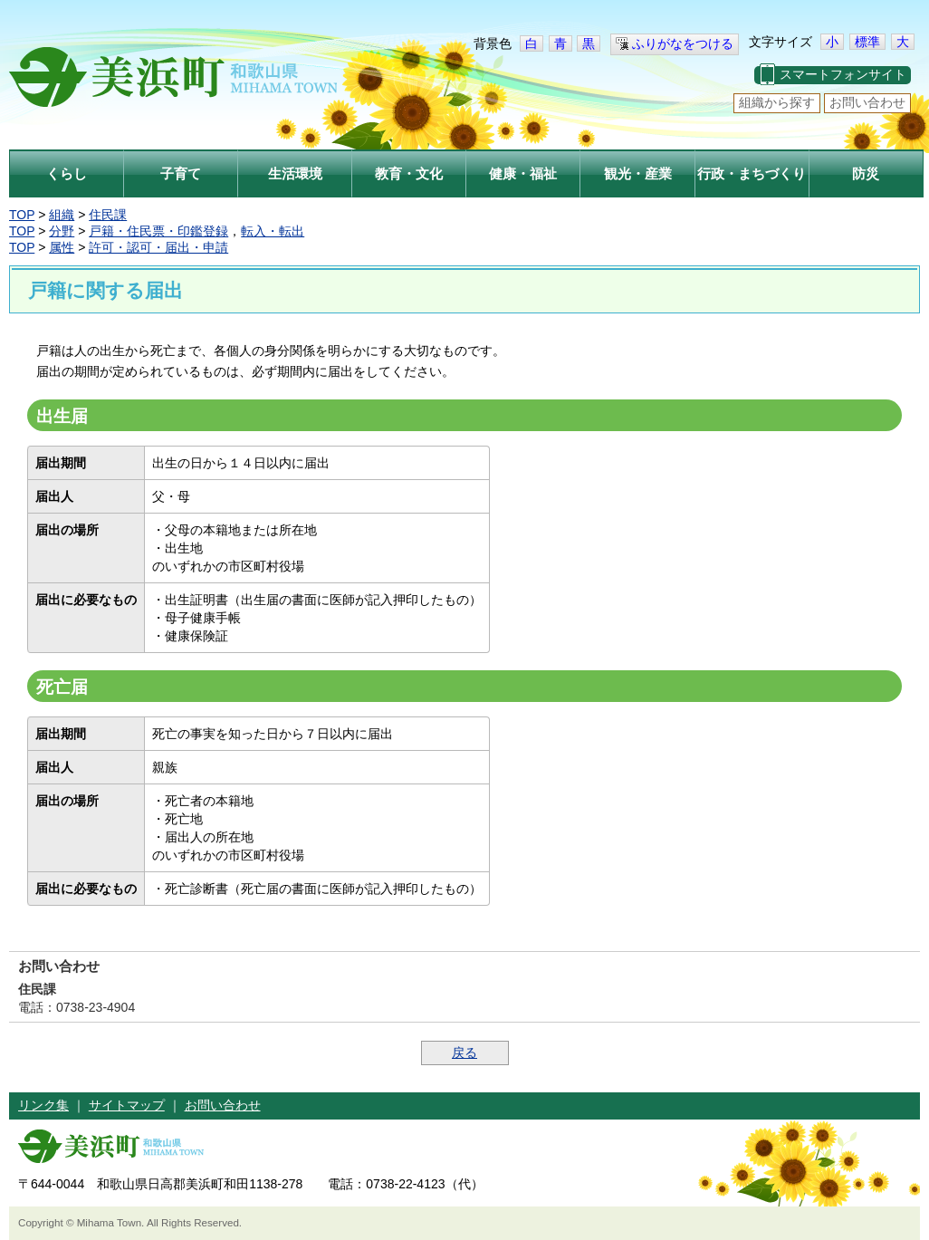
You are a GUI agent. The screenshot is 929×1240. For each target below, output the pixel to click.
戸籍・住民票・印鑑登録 (158, 231)
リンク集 (43, 1105)
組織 (61, 214)
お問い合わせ (867, 102)
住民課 (108, 214)
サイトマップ (127, 1105)
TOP (21, 214)
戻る (464, 1052)
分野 (61, 231)
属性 (61, 247)
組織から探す (777, 102)
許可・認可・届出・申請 (158, 247)
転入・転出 (272, 231)
